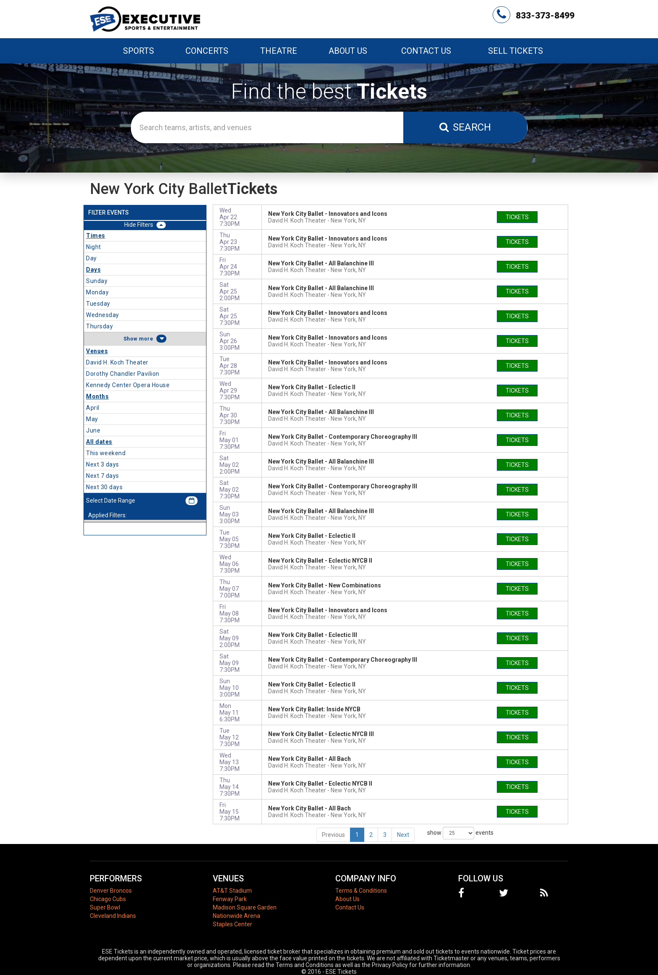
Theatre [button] (278, 51)
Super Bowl (105, 907)
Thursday (99, 326)
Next (403, 834)
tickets (517, 217)
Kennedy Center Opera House (128, 385)
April (92, 407)
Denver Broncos (111, 890)
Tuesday (98, 303)
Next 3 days (102, 464)
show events (460, 833)
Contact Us (426, 51)
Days (93, 269)
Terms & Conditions (361, 890)
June (93, 430)
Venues (97, 351)
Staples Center (232, 924)
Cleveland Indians (113, 915)
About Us (348, 51)
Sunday (96, 281)
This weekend (105, 453)
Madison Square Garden (245, 907)
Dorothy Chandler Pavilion (122, 373)
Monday (97, 292)
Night (93, 247)
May (92, 419)
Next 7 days (102, 475)
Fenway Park (230, 899)
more (146, 339)
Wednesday (102, 315)
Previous (333, 834)
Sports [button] (138, 51)
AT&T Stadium (232, 890)
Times (95, 235)
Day (91, 258)
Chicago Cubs (108, 899)
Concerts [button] (206, 51)
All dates (99, 441)
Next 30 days (104, 487)
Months (97, 396)
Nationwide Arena (236, 915)
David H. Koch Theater (117, 362)
